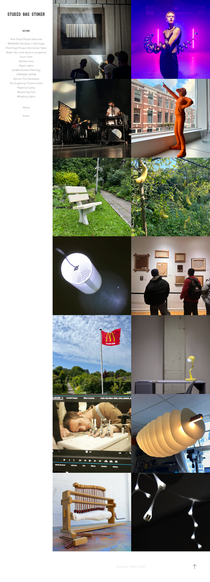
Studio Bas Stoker (26, 14)
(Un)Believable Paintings (26, 70)
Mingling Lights (26, 96)
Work (26, 31)
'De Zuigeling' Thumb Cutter (26, 83)
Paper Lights (26, 65)
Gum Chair (26, 57)
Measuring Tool (26, 92)
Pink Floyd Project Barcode (26, 39)
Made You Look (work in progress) (26, 52)
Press (26, 116)
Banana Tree (26, 61)
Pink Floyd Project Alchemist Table (26, 48)
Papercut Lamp (26, 87)
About (26, 107)
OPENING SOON (26, 74)
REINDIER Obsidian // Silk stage (26, 43)
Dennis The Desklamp (26, 79)
